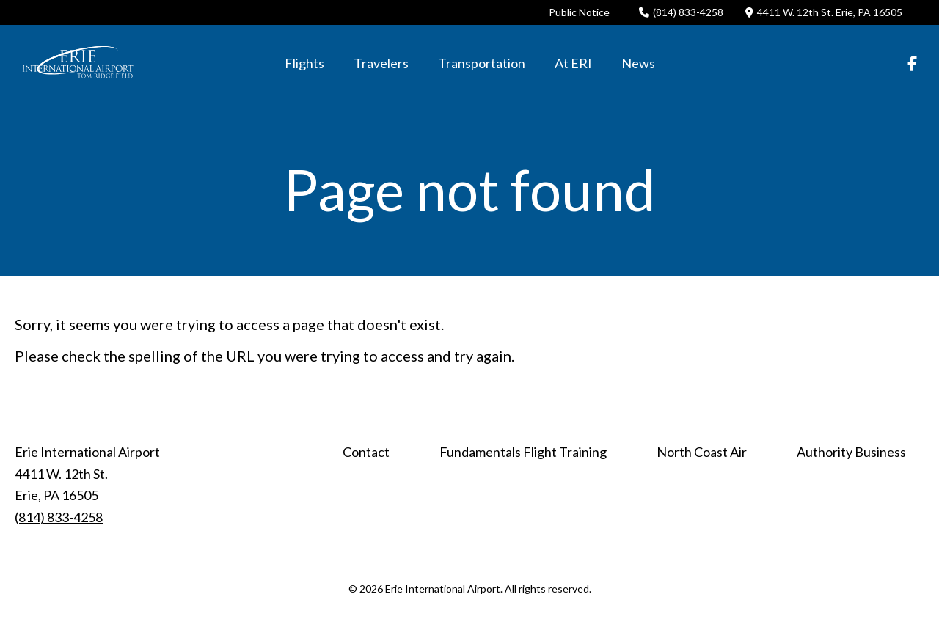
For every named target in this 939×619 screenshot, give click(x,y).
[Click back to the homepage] (78, 63)
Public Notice (579, 12)
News (638, 63)
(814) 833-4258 (681, 12)
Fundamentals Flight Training (523, 452)
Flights (304, 63)
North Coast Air (702, 452)
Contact (366, 452)
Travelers (381, 63)
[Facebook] (912, 63)
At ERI (573, 63)
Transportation (481, 63)
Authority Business (851, 452)
